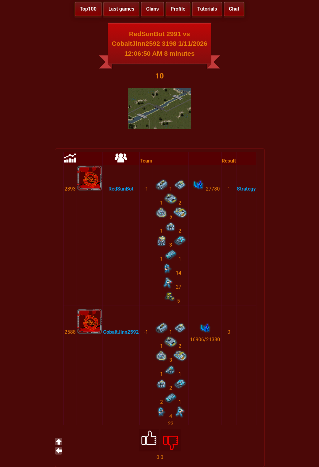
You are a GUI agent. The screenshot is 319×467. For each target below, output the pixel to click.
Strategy (246, 189)
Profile (178, 9)
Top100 (88, 9)
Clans (152, 9)
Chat (234, 9)
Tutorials (207, 9)
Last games (121, 9)
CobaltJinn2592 (121, 332)
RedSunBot (120, 189)
